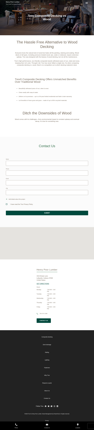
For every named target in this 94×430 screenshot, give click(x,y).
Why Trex (47, 375)
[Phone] (16, 425)
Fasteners (47, 367)
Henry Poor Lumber (13, 2)
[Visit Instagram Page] (54, 406)
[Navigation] (86, 2)
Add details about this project (17, 199)
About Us (47, 390)
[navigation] (48, 367)
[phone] (38, 313)
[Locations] (77, 425)
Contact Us (47, 398)
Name (7, 159)
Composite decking (46, 337)
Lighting (47, 360)
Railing (47, 352)
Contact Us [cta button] (44, 320)
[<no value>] (57, 406)
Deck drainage (47, 344)
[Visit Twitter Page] (51, 406)
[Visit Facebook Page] (45, 406)
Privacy (47, 420)
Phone (7, 169)
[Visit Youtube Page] (48, 406)
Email (7, 178)
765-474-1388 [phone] (43, 313)
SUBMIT (47, 213)
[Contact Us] (47, 425)
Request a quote (47, 383)
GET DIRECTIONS (43, 283)
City (7, 188)
